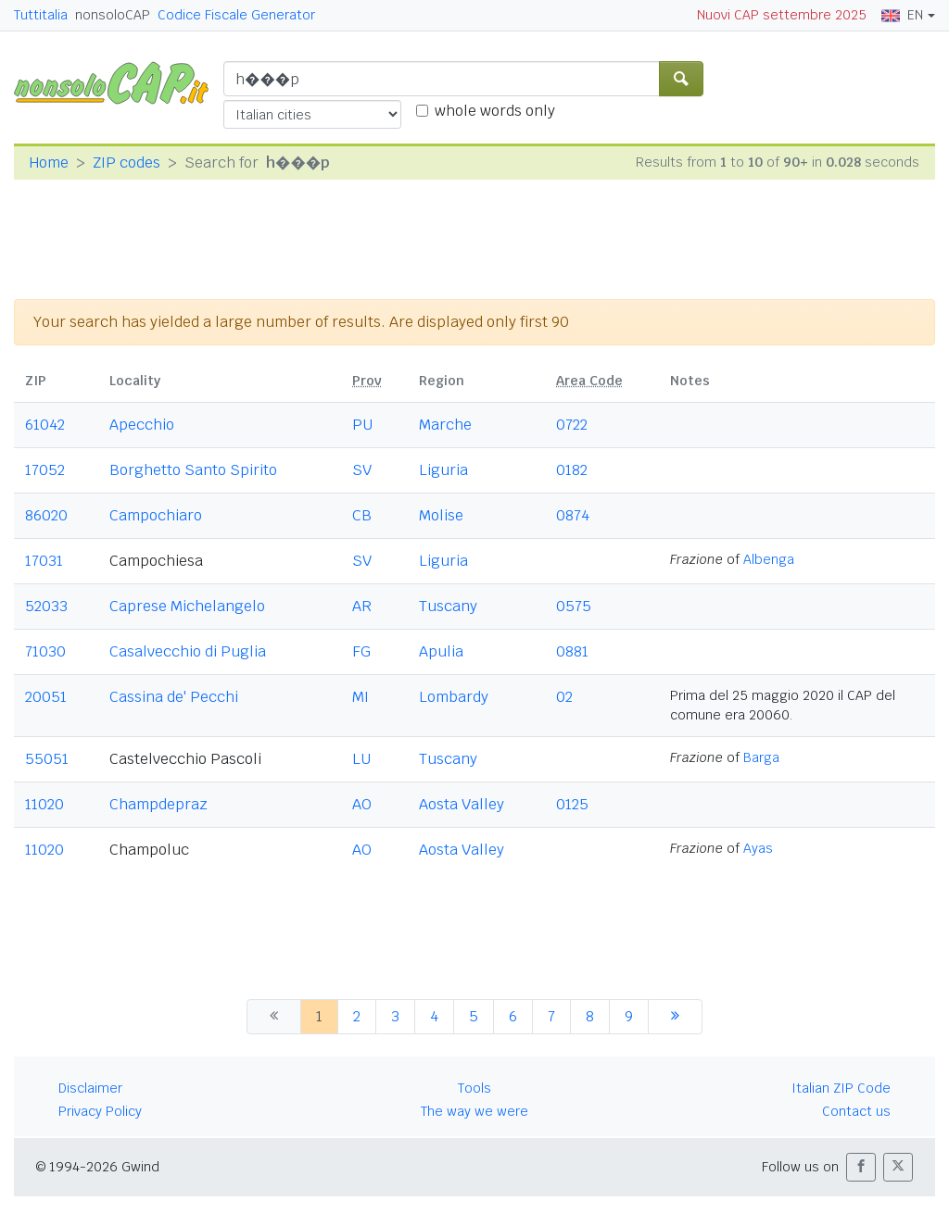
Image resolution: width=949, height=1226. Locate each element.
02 (564, 697)
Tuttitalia (41, 14)
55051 (47, 759)
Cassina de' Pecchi (173, 697)
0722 (572, 424)
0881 (572, 651)
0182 (572, 470)
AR (362, 606)
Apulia (441, 651)
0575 (573, 606)
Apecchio (141, 424)
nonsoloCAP (112, 14)
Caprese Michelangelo (187, 606)
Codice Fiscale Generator (236, 14)
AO (362, 804)
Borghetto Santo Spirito (193, 470)
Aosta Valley (461, 804)
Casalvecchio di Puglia (187, 651)
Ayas (758, 848)
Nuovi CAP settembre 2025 (782, 14)
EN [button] (902, 14)
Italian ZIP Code (841, 1088)
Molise (441, 515)
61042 (45, 424)
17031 (44, 560)
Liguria (443, 470)
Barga (761, 757)
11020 (44, 804)
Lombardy (453, 697)
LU (361, 759)
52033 (46, 606)
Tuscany (448, 606)
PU (362, 424)
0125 (572, 804)
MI (360, 697)
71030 (45, 651)
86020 (46, 515)
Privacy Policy (100, 1111)
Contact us (856, 1111)
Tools (474, 1088)
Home (49, 162)
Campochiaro (155, 515)
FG (361, 651)
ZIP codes (126, 162)
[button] (861, 1167)
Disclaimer (90, 1088)
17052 (45, 470)
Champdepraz (158, 804)
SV (362, 470)
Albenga (768, 559)
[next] (675, 1016)
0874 (572, 515)
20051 (46, 697)
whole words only (495, 110)
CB (362, 515)
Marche (445, 424)
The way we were (474, 1111)
